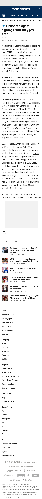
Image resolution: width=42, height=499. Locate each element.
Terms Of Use (7, 369)
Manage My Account (9, 444)
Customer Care (8, 401)
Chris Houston (16, 188)
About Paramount (9, 351)
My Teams (5, 451)
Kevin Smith (16, 128)
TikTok (4, 415)
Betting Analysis (8, 326)
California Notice (8, 388)
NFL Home (5, 20)
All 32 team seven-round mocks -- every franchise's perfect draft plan (24, 260)
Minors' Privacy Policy (10, 376)
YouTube (5, 411)
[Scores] (20, 15)
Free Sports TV (7, 322)
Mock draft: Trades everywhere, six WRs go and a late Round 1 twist (24, 297)
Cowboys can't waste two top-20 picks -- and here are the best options (23, 250)
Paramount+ (7, 355)
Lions (4, 52)
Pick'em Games (8, 315)
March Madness (8, 330)
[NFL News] (11, 15)
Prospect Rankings (22, 20)
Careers (5, 347)
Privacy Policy (7, 372)
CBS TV (4, 359)
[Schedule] (29, 15)
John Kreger (8, 38)
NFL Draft (12, 20)
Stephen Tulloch (30, 68)
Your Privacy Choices (10, 380)
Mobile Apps (6, 334)
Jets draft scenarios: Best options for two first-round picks (24, 278)
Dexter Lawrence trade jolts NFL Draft (23, 269)
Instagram (6, 419)
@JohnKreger (35, 197)
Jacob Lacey (9, 144)
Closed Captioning (9, 384)
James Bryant (10, 99)
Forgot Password (8, 455)
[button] (37, 15)
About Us (5, 344)
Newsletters (6, 448)
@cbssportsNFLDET (17, 197)
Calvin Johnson (15, 71)
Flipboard (5, 434)
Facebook (5, 423)
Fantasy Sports (7, 319)
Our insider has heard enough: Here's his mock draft (24, 288)
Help (3, 397)
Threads (5, 430)
